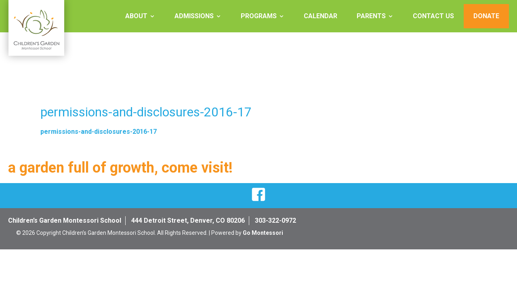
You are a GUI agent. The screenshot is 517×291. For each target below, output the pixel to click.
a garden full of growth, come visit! (120, 167)
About (136, 16)
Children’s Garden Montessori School (64, 220)
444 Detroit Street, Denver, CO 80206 (188, 220)
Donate (486, 16)
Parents (371, 16)
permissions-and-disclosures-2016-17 (98, 131)
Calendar (320, 16)
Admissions (194, 16)
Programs (259, 16)
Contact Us (433, 16)
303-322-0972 (275, 220)
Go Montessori (263, 233)
